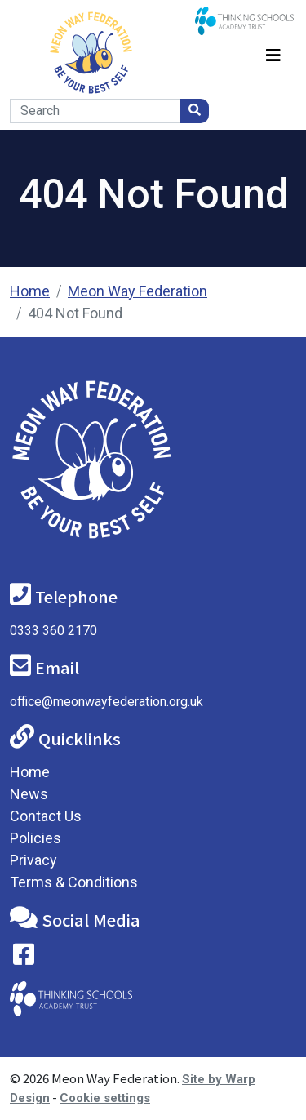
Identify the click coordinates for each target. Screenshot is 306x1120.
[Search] (95, 111)
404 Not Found (75, 313)
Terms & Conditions (74, 882)
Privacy (33, 860)
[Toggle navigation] (273, 52)
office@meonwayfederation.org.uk (106, 701)
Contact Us (46, 815)
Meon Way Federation (137, 291)
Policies (35, 838)
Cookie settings (105, 1098)
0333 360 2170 (53, 630)
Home (30, 291)
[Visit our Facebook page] (23, 958)
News (29, 793)
